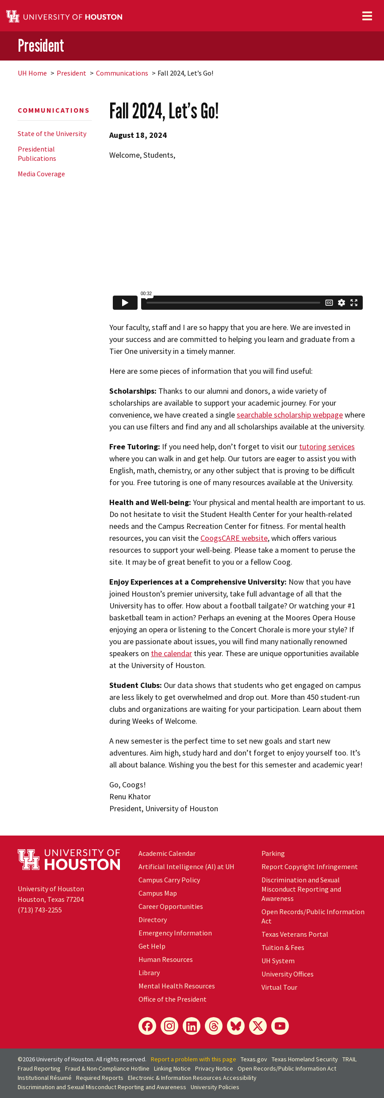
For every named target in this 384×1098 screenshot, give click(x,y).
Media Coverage (41, 173)
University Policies (215, 1087)
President (41, 45)
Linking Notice (172, 1068)
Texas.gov (254, 1059)
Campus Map (157, 893)
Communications (122, 72)
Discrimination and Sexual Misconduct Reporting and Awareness (301, 889)
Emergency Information (175, 932)
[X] (258, 1026)
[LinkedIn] (191, 1026)
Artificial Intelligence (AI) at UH (186, 866)
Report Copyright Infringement (309, 866)
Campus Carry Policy (169, 879)
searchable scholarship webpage (290, 415)
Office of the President (172, 999)
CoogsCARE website (234, 538)
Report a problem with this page (193, 1059)
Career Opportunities (170, 906)
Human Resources (165, 959)
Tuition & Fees (282, 947)
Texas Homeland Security (305, 1059)
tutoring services (327, 446)
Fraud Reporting (39, 1068)
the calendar (171, 653)
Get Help (151, 946)
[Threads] (214, 1026)
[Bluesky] (236, 1026)
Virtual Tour (279, 987)
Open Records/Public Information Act (287, 1068)
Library (149, 972)
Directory (152, 919)
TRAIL (349, 1059)
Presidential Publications (37, 153)
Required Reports (99, 1078)
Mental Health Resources (176, 985)
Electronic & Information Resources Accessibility (192, 1078)
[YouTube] (280, 1026)
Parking (273, 853)
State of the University (52, 133)
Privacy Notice (214, 1068)
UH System (278, 960)
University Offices (287, 973)
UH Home (32, 72)
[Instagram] (169, 1026)
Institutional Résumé (45, 1078)
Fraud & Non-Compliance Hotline (107, 1068)
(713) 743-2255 (40, 909)
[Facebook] (147, 1026)
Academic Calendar (167, 853)
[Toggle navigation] (367, 16)
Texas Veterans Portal (294, 934)
